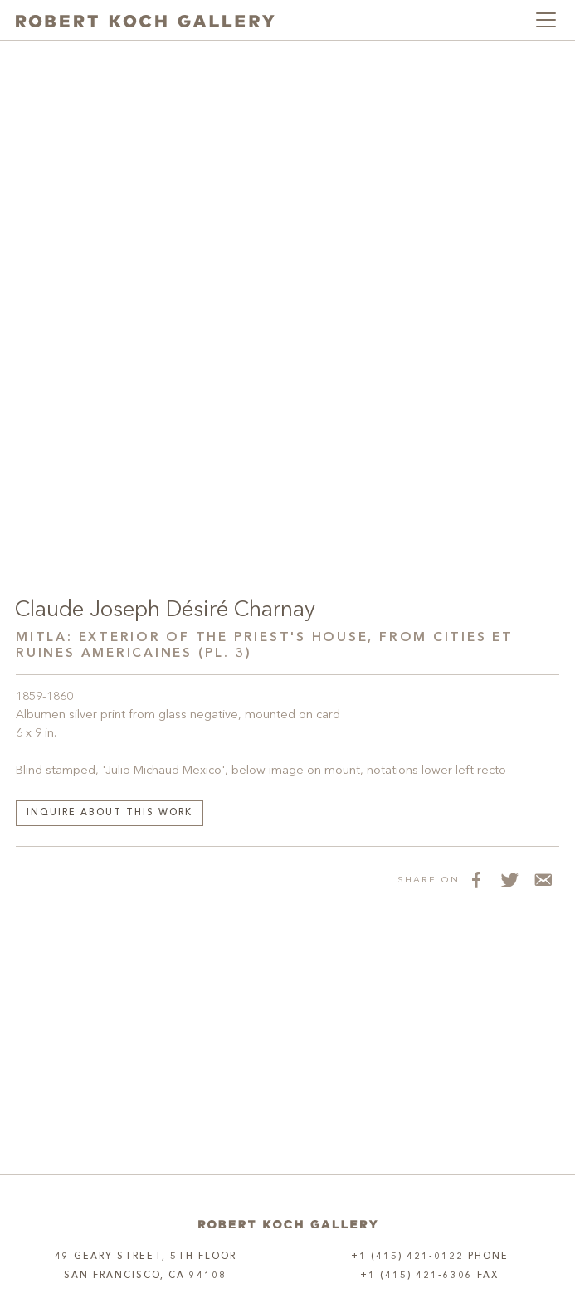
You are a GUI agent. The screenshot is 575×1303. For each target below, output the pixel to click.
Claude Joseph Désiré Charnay (165, 610)
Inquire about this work (109, 813)
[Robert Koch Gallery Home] (145, 20)
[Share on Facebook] (476, 880)
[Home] (288, 1224)
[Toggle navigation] (546, 20)
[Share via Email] (542, 880)
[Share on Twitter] (509, 880)
